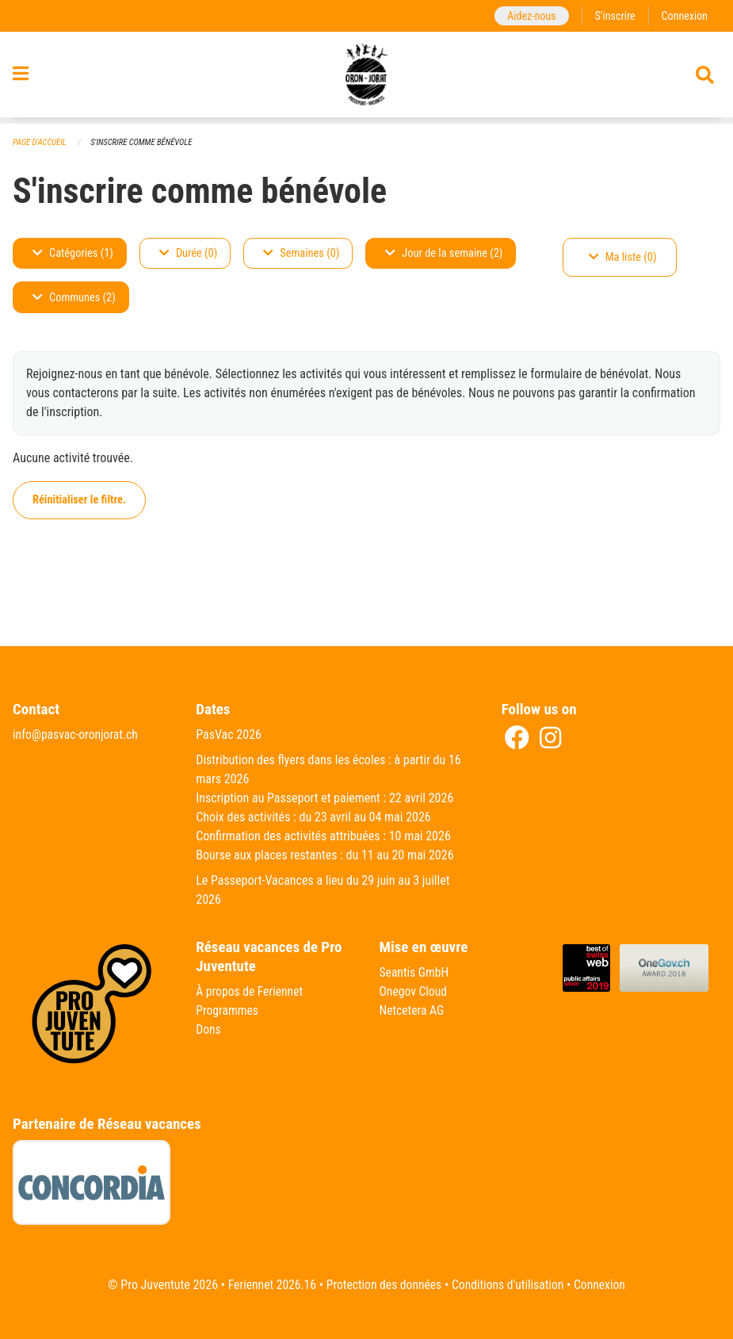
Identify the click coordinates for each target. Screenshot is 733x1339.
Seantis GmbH (415, 973)
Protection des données (383, 1284)
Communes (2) (74, 297)
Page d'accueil (40, 142)
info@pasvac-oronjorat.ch (77, 735)
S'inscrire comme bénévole (144, 142)
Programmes (228, 1011)
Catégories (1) (72, 253)
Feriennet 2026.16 (268, 1284)
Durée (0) (188, 253)
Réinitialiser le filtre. (79, 500)
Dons (208, 1030)
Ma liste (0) (623, 257)
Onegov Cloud (414, 992)
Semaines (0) (301, 253)
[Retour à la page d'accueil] (366, 78)
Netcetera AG (413, 1011)
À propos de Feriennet (250, 992)
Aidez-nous (529, 15)
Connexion (684, 15)
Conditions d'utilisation (509, 1284)
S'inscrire (613, 15)
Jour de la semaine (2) (443, 253)
